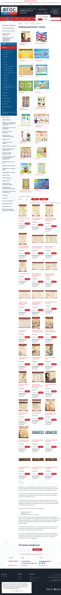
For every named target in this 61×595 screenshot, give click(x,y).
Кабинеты (29, 18)
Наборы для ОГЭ (6, 139)
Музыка (5, 76)
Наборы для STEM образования (6, 34)
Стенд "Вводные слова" (24, 218)
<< (19, 483)
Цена (19, 199)
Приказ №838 (21, 196)
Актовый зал (5, 92)
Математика (6, 54)
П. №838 (34, 18)
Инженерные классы (6, 206)
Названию (44, 202)
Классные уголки (6, 101)
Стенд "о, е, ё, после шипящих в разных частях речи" (49, 275)
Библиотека (4, 95)
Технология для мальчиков (9, 72)
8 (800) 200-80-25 (26, 11)
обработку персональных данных (34, 554)
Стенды (4, 43)
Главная (20, 23)
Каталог (7, 18)
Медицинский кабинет (7, 106)
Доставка (17, 18)
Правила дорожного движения (9, 146)
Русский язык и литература (9, 50)
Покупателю (32, 574)
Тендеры (23, 18)
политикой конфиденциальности (10, 588)
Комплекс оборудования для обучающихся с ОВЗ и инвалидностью (8, 158)
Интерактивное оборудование (8, 25)
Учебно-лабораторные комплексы (7, 132)
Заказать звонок (42, 9)
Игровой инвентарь (6, 119)
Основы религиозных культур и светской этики (10, 87)
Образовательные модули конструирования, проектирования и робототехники (8, 39)
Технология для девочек (8, 70)
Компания (19, 574)
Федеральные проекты (7, 203)
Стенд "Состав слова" (24, 273)
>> (52, 483)
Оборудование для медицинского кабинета (7, 184)
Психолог (5, 80)
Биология (5, 62)
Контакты (19, 579)
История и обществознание (9, 66)
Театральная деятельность (8, 200)
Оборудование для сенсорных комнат (8, 169)
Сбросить (43, 199)
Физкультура (6, 74)
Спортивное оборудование (8, 28)
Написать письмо (43, 565)
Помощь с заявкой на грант (34, 577)
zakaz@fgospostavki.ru (23, 12)
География (6, 64)
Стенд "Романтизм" (36, 413)
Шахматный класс (6, 175)
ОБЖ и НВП (6, 78)
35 (49, 483)
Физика (5, 58)
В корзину (27, 223)
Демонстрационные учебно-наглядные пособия (8, 150)
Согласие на (31, 554)
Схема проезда (24, 565)
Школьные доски (6, 180)
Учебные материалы (6, 178)
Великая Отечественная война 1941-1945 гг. (8, 113)
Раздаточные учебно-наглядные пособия (7, 153)
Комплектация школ (33, 580)
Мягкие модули (5, 117)
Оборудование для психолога (8, 165)
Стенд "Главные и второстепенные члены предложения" (37, 386)
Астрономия (6, 89)
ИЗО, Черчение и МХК (8, 68)
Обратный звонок (13, 565)
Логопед (5, 82)
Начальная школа (7, 84)
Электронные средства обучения (7, 143)
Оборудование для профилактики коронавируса (8, 188)
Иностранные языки (7, 52)
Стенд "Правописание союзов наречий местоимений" (37, 303)
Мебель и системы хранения (8, 31)
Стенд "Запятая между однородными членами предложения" (50, 219)
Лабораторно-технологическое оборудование (9, 128)
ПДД (3, 109)
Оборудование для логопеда (8, 172)
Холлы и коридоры (6, 98)
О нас (12, 18)
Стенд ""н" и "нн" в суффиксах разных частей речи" (23, 303)
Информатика (6, 56)
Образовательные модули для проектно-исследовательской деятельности (9, 123)
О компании (19, 577)
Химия (5, 60)
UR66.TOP (49, 589)
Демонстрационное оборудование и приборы (8, 136)
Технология (4, 198)
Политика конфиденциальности (54, 580)
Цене (39, 202)
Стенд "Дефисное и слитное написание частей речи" (36, 275)
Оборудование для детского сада (8, 162)
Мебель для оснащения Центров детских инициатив (8, 210)
